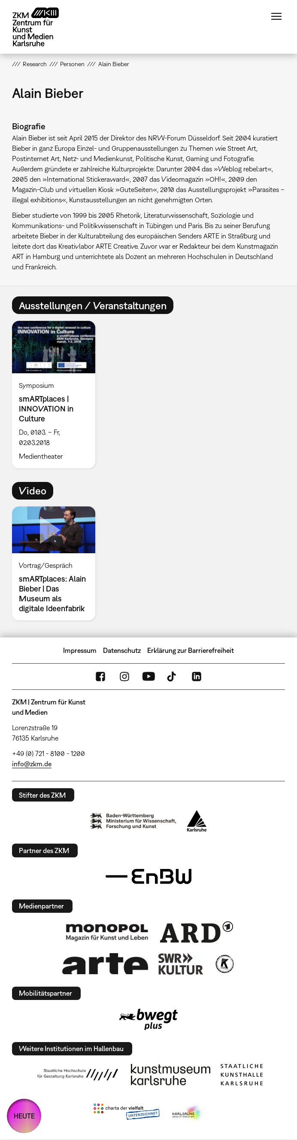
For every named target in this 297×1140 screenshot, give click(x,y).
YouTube (148, 676)
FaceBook (100, 676)
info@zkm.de (32, 764)
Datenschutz (122, 650)
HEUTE (24, 1116)
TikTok (172, 676)
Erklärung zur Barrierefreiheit (190, 650)
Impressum (80, 650)
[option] (57, 394)
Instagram (124, 676)
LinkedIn (196, 676)
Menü (276, 16)
